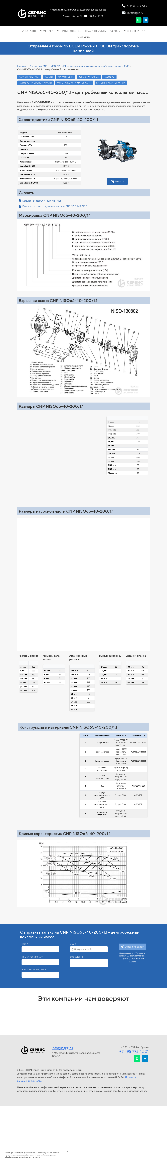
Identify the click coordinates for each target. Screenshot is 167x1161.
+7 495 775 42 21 (134, 1051)
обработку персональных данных (132, 959)
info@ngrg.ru (62, 1048)
